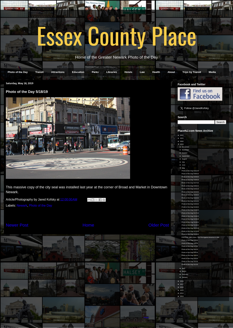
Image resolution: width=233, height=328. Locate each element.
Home (88, 225)
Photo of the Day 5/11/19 (190, 231)
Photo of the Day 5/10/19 (190, 234)
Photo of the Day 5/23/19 (190, 195)
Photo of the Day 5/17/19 (190, 213)
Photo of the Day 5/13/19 (190, 225)
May (183, 168)
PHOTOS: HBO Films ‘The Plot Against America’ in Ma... (201, 237)
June (184, 165)
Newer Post (17, 225)
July (183, 162)
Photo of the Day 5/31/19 (190, 171)
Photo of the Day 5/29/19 (190, 177)
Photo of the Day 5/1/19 (190, 264)
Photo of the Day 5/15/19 (190, 219)
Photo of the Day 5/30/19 (190, 174)
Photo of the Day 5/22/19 (190, 198)
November (186, 150)
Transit (39, 72)
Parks (95, 72)
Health (156, 72)
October (185, 153)
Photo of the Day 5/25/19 (190, 189)
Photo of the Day (18, 72)
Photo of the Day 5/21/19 (190, 201)
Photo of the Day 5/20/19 (190, 204)
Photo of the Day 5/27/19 (190, 183)
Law (142, 72)
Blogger (146, 317)
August (184, 159)
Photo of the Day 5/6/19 (190, 249)
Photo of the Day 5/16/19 (190, 216)
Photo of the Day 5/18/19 (190, 210)
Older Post (158, 225)
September (186, 156)
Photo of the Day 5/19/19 (190, 207)
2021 (182, 138)
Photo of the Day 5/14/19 (190, 222)
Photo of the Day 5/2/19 (190, 261)
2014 (182, 293)
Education (78, 72)
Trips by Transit (192, 72)
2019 (182, 144)
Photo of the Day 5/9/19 (190, 240)
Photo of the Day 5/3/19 (190, 258)
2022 (182, 135)
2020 (182, 141)
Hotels (128, 72)
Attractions (57, 72)
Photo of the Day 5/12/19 (190, 228)
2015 (182, 290)
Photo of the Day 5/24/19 (190, 192)
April (183, 268)
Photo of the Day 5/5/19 (190, 252)
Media (212, 72)
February (185, 274)
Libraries (111, 72)
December (186, 147)
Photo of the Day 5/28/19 (190, 180)
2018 (182, 281)
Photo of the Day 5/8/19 (190, 243)
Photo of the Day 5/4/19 (190, 255)
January (185, 277)
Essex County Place (116, 35)
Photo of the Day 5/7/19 (190, 246)
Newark (22, 205)
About (171, 72)
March (184, 271)
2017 (182, 284)
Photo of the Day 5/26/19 (190, 186)
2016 (182, 287)
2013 (182, 296)
